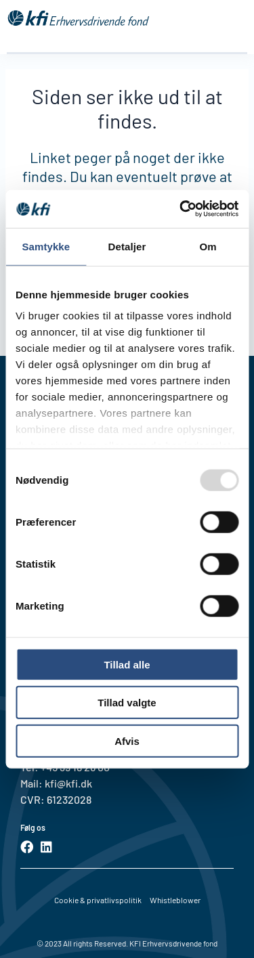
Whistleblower (175, 900)
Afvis (127, 740)
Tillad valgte (127, 702)
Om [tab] (208, 246)
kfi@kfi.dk (67, 783)
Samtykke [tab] (46, 246)
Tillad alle (127, 664)
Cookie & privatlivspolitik (98, 900)
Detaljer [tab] (127, 246)
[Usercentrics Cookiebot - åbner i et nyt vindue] (180, 209)
